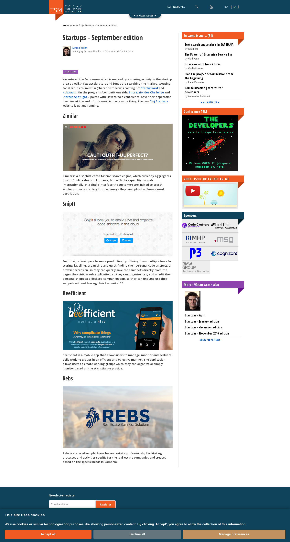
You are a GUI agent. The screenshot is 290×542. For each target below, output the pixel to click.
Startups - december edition (203, 327)
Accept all (48, 534)
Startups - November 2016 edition (207, 333)
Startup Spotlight (75, 97)
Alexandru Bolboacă (199, 96)
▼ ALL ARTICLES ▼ (210, 102)
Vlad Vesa (193, 58)
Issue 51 (77, 25)
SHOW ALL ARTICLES (210, 340)
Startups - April (195, 315)
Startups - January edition (202, 321)
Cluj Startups (159, 101)
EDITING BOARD (176, 6)
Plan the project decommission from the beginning (209, 76)
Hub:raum (69, 92)
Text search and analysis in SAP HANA (209, 44)
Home (66, 25)
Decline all (137, 534)
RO (226, 6)
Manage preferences (234, 534)
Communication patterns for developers (204, 90)
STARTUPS (70, 71)
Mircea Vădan (79, 47)
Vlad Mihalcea (195, 68)
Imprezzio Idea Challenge (146, 92)
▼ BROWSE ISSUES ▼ (145, 15)
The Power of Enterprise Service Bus (208, 54)
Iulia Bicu (193, 48)
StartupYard (149, 88)
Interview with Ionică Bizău (202, 64)
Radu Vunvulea (196, 82)
